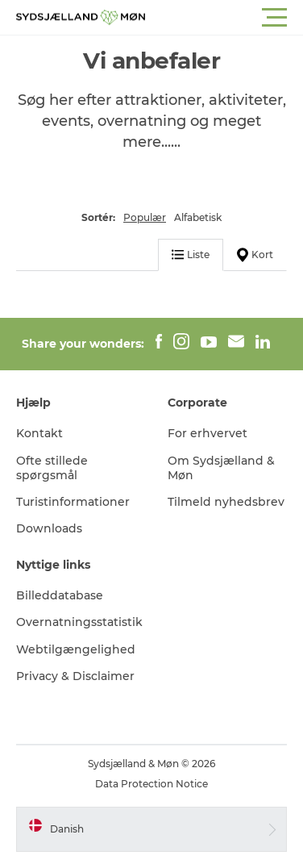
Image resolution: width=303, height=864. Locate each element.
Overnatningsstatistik (79, 622)
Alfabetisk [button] (198, 217)
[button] (224, 17)
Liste (191, 254)
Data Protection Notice (151, 784)
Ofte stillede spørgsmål (52, 467)
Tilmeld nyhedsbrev (226, 502)
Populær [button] (144, 217)
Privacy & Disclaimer (75, 676)
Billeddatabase (59, 595)
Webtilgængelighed (75, 649)
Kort (255, 255)
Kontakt (39, 433)
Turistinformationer (73, 502)
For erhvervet (207, 433)
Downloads (49, 528)
